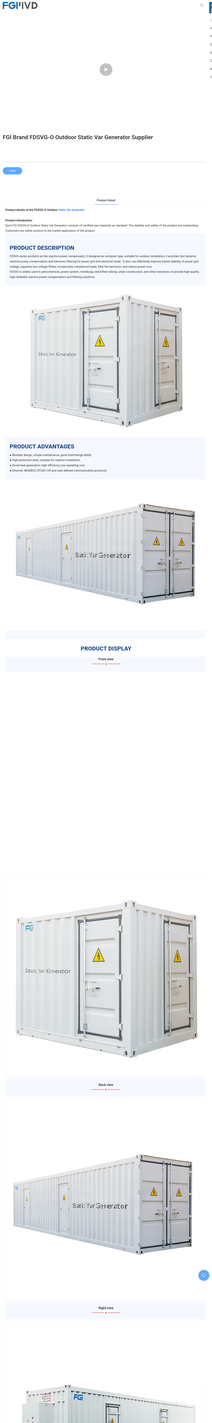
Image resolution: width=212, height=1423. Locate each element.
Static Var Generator (71, 210)
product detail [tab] (106, 200)
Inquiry (12, 171)
